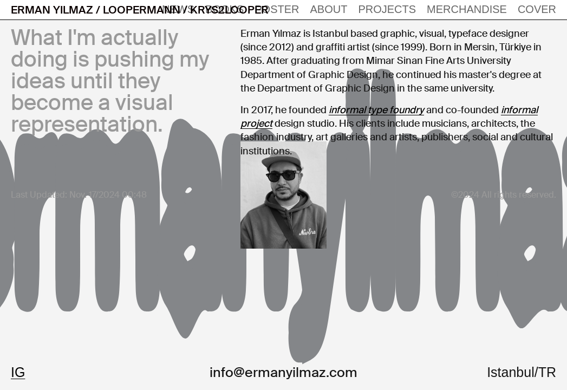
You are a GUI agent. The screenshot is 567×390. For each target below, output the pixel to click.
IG (18, 372)
